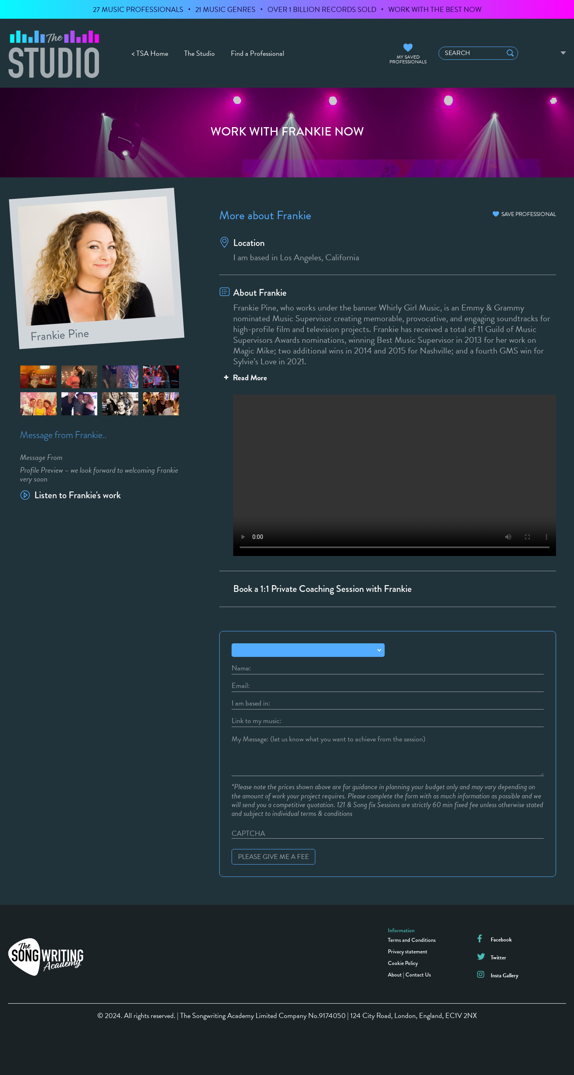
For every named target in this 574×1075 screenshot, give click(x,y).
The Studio (199, 53)
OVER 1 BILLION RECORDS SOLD (321, 9)
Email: (241, 685)
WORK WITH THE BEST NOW (435, 9)
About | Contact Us (409, 975)
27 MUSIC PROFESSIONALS (138, 9)
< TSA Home (150, 53)
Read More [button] (244, 377)
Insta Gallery (504, 975)
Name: (241, 668)
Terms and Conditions (412, 940)
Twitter (498, 957)
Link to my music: (256, 720)
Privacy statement (407, 951)
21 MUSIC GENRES (225, 9)
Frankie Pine (60, 333)
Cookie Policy (403, 963)
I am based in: (251, 703)
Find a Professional (257, 53)
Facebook (501, 939)
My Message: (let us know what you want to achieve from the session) (328, 739)
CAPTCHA (248, 833)
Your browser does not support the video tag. (387, 472)
